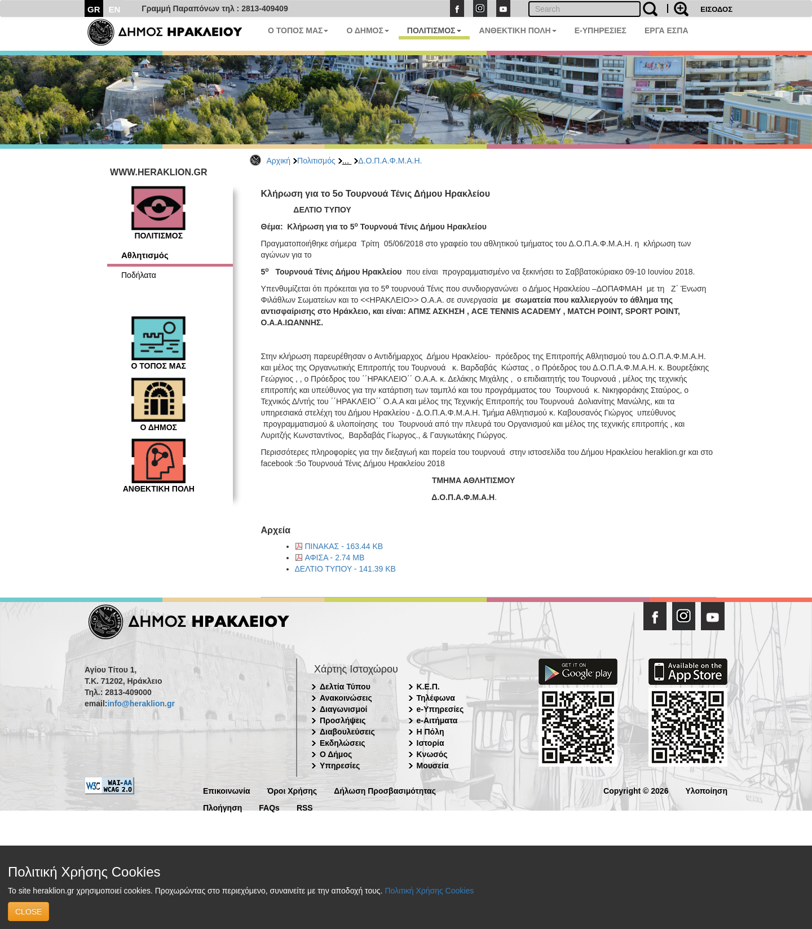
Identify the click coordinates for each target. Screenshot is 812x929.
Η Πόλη (430, 731)
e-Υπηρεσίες (440, 709)
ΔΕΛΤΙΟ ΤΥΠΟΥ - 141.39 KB (345, 568)
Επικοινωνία (226, 790)
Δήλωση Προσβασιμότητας (385, 790)
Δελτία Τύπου (345, 686)
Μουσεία (433, 765)
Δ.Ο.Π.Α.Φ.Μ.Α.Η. (390, 160)
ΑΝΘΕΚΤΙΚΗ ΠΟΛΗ (518, 30)
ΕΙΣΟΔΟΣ (716, 9)
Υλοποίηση (706, 790)
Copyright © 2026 (635, 790)
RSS (305, 807)
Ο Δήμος (336, 754)
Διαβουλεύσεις (347, 731)
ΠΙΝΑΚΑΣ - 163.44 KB (344, 546)
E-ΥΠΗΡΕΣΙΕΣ (600, 30)
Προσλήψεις (343, 720)
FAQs (269, 807)
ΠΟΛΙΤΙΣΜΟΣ (434, 30)
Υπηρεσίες (340, 765)
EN (115, 9)
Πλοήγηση (222, 807)
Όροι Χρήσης (292, 790)
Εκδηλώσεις (342, 742)
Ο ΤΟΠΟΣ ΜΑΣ (298, 30)
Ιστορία (430, 742)
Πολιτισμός (316, 160)
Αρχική (279, 160)
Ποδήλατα (138, 275)
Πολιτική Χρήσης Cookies (429, 890)
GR (93, 9)
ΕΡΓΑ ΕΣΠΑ (667, 30)
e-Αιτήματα (437, 720)
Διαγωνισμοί (343, 709)
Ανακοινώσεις (346, 697)
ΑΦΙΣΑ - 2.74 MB (335, 557)
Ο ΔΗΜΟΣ (367, 30)
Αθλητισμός (145, 255)
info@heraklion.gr (140, 703)
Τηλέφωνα (436, 697)
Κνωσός (432, 754)
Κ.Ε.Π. (428, 686)
